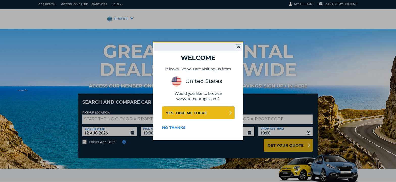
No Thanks (174, 127)
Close (238, 47)
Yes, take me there (186, 112)
